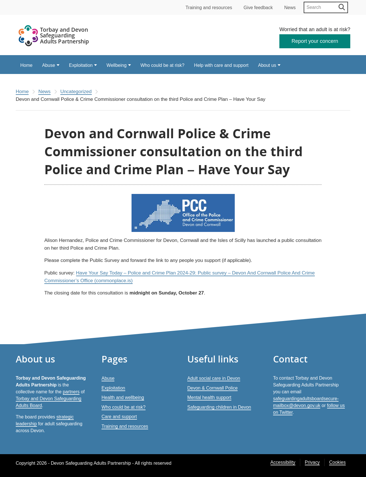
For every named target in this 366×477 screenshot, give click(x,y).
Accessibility (282, 462)
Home (26, 65)
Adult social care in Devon (213, 378)
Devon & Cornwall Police (212, 388)
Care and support (119, 416)
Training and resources (209, 7)
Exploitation (81, 65)
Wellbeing (117, 65)
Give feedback (258, 7)
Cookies (337, 462)
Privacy (312, 462)
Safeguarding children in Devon (219, 407)
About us (267, 65)
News (290, 7)
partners (71, 391)
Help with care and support (221, 65)
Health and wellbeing (123, 397)
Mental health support (209, 397)
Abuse (48, 65)
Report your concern (315, 41)
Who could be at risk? (162, 65)
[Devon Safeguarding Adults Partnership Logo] (54, 37)
